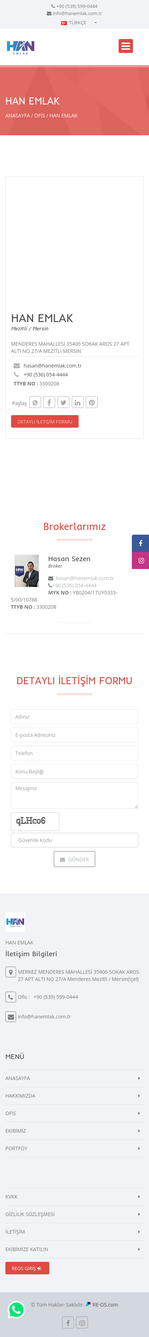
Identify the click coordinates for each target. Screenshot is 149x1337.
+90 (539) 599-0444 (77, 6)
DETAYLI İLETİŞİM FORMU (45, 421)
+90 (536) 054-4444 (46, 374)
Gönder (74, 859)
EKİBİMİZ (15, 1130)
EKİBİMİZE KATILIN (26, 1249)
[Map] (80, 239)
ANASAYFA (17, 115)
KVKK (11, 1196)
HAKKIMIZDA (20, 1095)
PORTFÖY (16, 1148)
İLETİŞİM (15, 1231)
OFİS (39, 115)
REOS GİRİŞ (26, 1268)
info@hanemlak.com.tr (77, 13)
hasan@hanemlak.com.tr (53, 365)
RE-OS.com (105, 1304)
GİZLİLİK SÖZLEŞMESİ (30, 1214)
